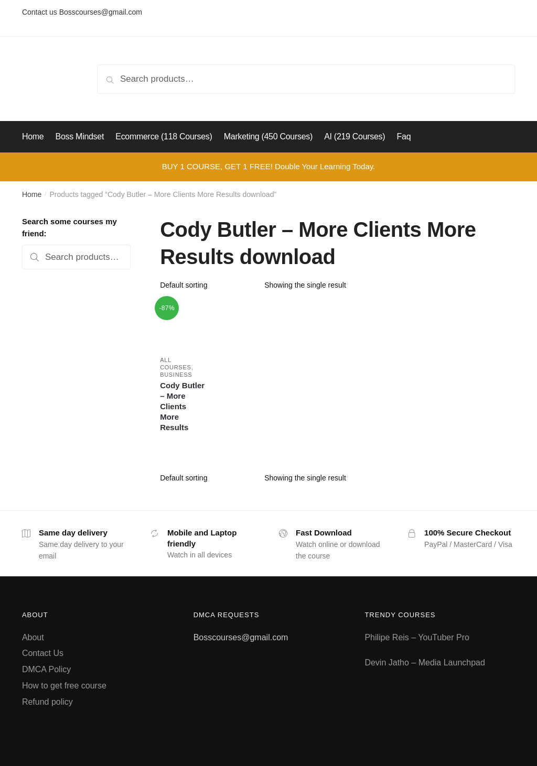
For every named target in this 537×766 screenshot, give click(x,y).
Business (176, 374)
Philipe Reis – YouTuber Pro (416, 637)
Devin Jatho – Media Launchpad (424, 662)
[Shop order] (208, 285)
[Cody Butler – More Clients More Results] (183, 324)
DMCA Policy (46, 669)
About (33, 637)
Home (31, 194)
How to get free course (64, 685)
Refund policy (47, 701)
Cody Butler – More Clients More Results (182, 406)
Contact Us (42, 653)
